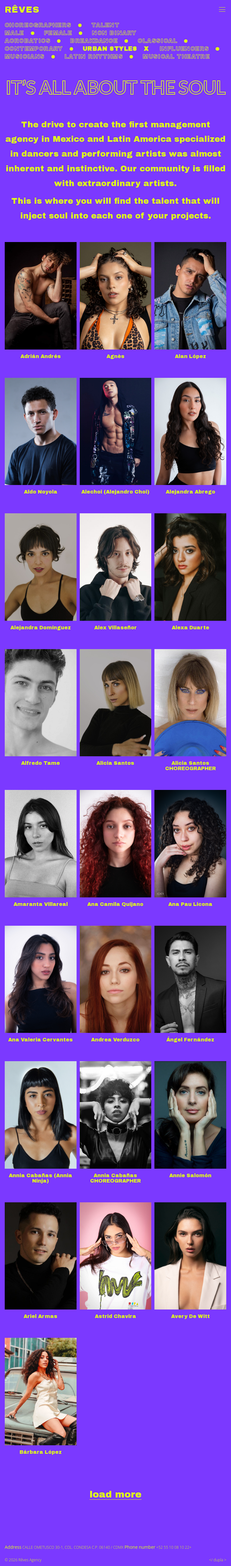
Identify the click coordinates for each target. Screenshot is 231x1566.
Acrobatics (27, 41)
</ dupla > (217, 1560)
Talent (105, 25)
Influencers (184, 49)
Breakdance (94, 41)
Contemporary (34, 49)
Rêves (22, 9)
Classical (157, 41)
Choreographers (38, 25)
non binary (114, 33)
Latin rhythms (94, 56)
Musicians (25, 56)
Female (58, 33)
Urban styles (110, 49)
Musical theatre (176, 56)
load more (115, 1494)
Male (14, 33)
